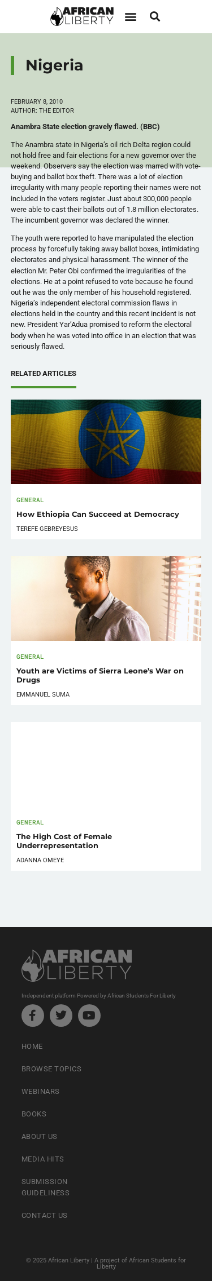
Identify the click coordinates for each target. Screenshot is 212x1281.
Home (32, 1046)
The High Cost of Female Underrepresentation (64, 841)
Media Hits (42, 1159)
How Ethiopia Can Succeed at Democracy (97, 514)
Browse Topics (51, 1069)
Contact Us (44, 1215)
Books (34, 1114)
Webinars (40, 1091)
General (30, 499)
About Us (39, 1136)
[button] (131, 16)
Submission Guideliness (45, 1187)
